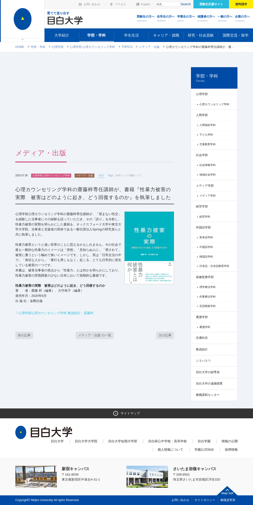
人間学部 (202, 115)
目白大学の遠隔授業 (209, 383)
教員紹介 (202, 349)
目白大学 (57, 441)
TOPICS (127, 47)
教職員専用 (227, 500)
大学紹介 (61, 35)
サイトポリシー (204, 500)
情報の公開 (230, 441)
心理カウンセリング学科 (214, 104)
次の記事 (165, 335)
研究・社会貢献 (201, 35)
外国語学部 (203, 227)
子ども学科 (206, 134)
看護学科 (204, 326)
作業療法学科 (207, 296)
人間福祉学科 (207, 124)
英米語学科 (206, 237)
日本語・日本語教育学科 (214, 265)
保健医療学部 (205, 277)
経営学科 (204, 216)
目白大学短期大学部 (122, 441)
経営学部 (202, 206)
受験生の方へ (145, 19)
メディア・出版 (149, 47)
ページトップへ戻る (227, 490)
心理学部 (57, 47)
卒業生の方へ (186, 19)
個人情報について (170, 449)
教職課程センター (208, 395)
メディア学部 (205, 185)
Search (186, 4)
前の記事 (24, 335)
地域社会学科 (207, 174)
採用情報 (231, 449)
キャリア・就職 (166, 35)
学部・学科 (96, 35)
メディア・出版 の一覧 (94, 335)
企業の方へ (242, 19)
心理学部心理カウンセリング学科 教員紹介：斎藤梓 (56, 313)
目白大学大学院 (86, 441)
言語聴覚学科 (207, 305)
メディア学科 (207, 195)
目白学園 (204, 441)
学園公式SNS (204, 449)
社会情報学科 (207, 164)
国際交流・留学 (236, 35)
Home (19, 47)
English (145, 4)
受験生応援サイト (211, 4)
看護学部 (202, 317)
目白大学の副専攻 (208, 372)
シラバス (202, 361)
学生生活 (131, 35)
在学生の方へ (166, 19)
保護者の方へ (206, 19)
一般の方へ (225, 19)
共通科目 (202, 338)
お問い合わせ (92, 4)
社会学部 (202, 155)
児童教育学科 (207, 144)
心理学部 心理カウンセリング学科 (92, 47)
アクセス (120, 4)
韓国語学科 (206, 256)
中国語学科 (206, 246)
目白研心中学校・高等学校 (167, 441)
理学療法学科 (207, 286)
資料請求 (241, 4)
